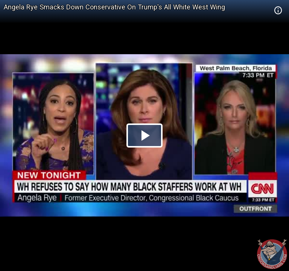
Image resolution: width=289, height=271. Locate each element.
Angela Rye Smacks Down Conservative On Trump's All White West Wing (114, 7)
